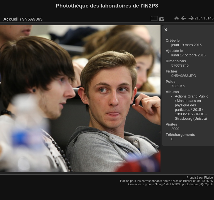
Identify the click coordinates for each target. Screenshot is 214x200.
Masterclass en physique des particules (188, 105)
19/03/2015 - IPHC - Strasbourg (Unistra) (191, 116)
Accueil (11, 19)
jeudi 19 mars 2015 (186, 45)
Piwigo (208, 177)
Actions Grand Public (191, 96)
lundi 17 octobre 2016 (188, 55)
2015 (197, 110)
